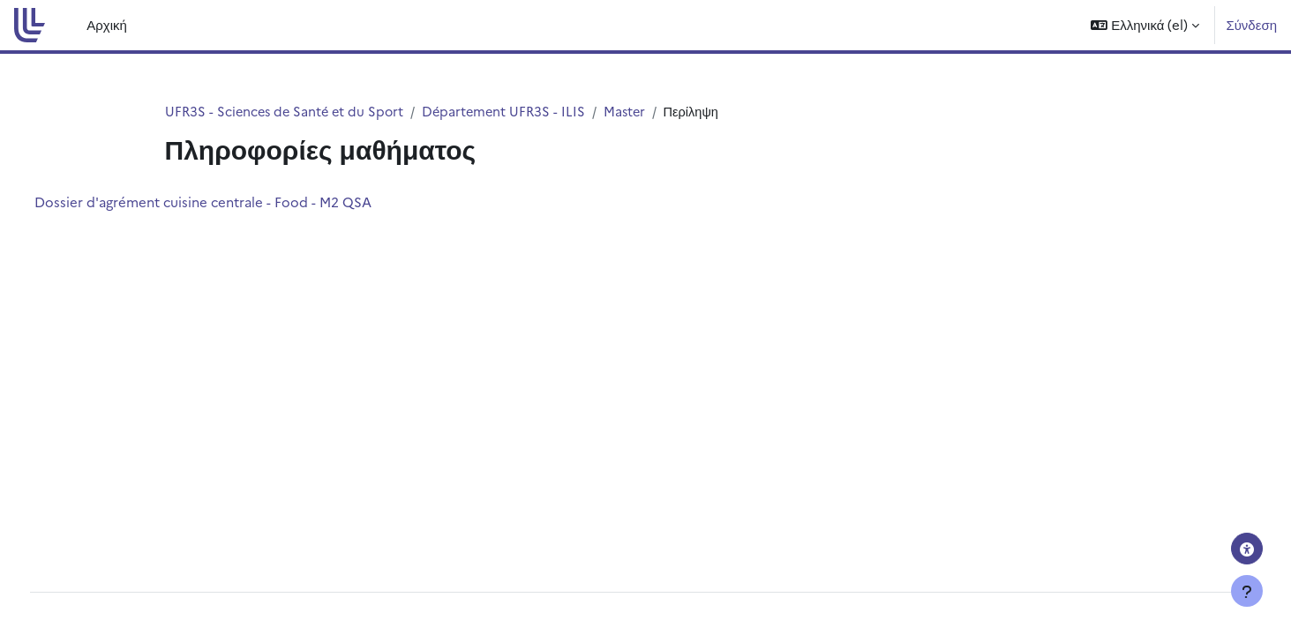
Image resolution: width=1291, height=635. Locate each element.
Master (635, 111)
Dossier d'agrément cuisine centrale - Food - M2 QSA (235, 202)
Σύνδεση (1251, 24)
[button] (1145, 25)
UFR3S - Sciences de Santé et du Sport (287, 111)
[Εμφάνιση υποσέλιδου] (1247, 591)
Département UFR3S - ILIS (512, 111)
